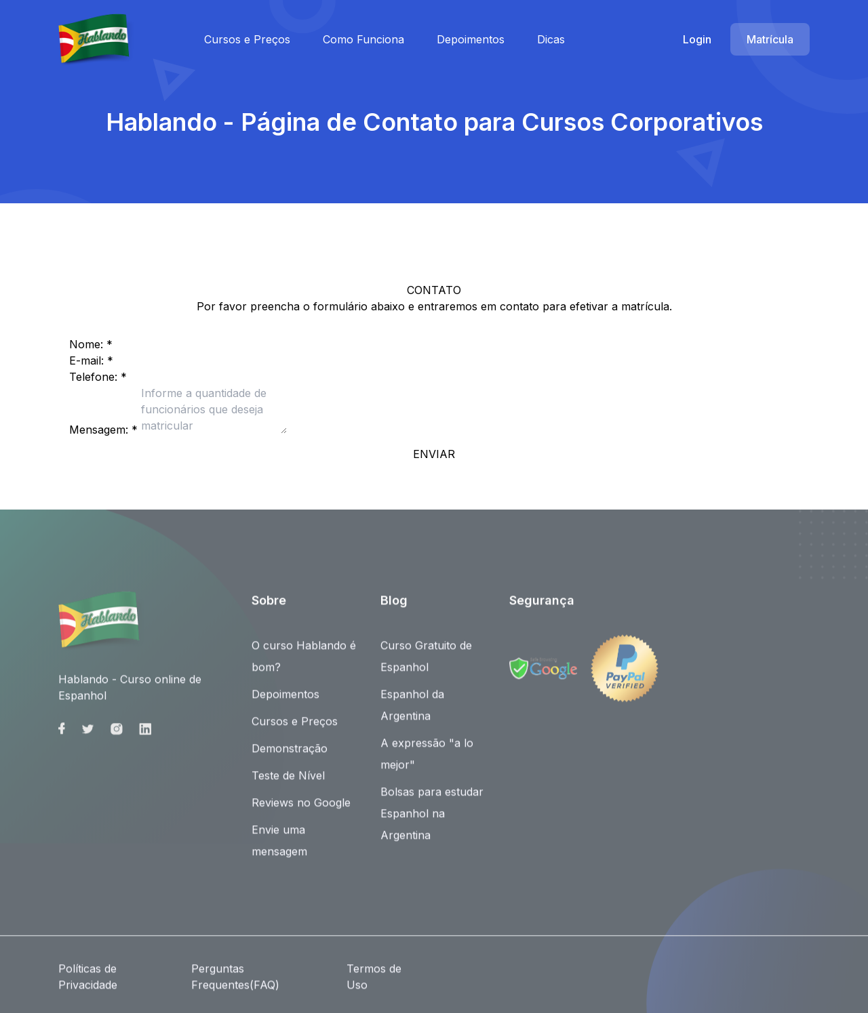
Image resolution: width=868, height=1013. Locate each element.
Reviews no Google (301, 809)
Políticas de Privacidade (87, 983)
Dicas (551, 39)
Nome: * (91, 344)
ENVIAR (434, 454)
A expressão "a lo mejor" (426, 760)
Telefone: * (98, 377)
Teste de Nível (288, 782)
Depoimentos (471, 39)
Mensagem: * (103, 429)
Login (697, 39)
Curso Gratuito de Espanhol (426, 662)
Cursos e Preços (247, 39)
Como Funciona (363, 39)
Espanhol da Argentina (412, 711)
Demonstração (290, 755)
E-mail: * (91, 360)
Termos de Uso (374, 983)
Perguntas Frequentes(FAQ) (235, 983)
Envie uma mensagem (279, 847)
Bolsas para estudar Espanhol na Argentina (432, 819)
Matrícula (770, 39)
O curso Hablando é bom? (304, 662)
